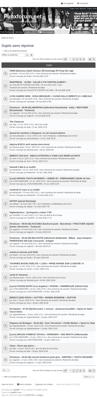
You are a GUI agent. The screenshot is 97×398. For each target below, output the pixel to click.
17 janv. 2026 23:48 (43, 363)
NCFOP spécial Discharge (23, 201)
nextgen (40, 395)
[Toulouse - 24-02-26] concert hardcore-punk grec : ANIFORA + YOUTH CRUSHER (51, 357)
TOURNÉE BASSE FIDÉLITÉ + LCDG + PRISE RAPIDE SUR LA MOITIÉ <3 (47, 263)
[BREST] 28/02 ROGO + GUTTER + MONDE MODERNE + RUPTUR (43, 297)
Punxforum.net (23, 16)
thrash (15, 255)
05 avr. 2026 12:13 (40, 161)
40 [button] (90, 59)
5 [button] (83, 59)
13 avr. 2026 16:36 (47, 138)
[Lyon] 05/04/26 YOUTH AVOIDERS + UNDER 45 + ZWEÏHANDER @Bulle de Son (50, 178)
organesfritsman (19, 315)
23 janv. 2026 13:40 (49, 329)
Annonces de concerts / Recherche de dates (58, 74)
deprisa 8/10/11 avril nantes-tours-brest (30, 144)
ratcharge (16, 99)
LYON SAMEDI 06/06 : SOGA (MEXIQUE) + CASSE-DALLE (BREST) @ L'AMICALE (51, 96)
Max (14, 349)
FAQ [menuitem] (2, 32)
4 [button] (80, 59)
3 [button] (77, 59)
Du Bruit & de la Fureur (53, 215)
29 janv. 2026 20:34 (40, 303)
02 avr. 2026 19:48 (44, 173)
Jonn (15, 158)
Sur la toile (43, 124)
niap (14, 124)
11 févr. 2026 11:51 (41, 269)
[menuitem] (46, 32)
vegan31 (16, 113)
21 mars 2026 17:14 (44, 218)
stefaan (16, 204)
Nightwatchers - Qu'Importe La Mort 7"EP (31, 212)
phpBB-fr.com (16, 392)
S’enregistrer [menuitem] (67, 3)
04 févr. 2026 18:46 (47, 280)
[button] (65, 59)
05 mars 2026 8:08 (41, 258)
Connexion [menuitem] (82, 3)
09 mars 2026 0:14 (43, 246)
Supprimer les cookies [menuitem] (44, 384)
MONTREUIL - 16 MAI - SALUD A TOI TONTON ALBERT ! (38, 82)
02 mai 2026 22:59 (43, 116)
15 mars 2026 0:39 (43, 232)
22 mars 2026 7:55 (42, 207)
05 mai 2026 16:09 (62, 90)
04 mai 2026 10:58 (43, 102)
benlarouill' (17, 170)
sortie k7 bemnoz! (19, 275)
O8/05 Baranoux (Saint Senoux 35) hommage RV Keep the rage (41, 71)
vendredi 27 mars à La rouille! (25, 190)
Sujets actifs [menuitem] (92, 9)
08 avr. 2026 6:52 (47, 150)
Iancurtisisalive (19, 136)
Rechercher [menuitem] (9, 32)
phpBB (16, 390)
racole (15, 266)
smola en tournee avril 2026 (24, 252)
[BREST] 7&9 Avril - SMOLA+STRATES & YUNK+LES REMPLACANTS (45, 156)
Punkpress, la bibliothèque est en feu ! (63, 136)
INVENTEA (30, 395)
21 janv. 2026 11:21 (52, 340)
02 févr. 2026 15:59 (52, 292)
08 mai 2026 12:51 (41, 76)
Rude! (15, 74)
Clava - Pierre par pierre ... (23, 346)
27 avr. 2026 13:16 (39, 127)
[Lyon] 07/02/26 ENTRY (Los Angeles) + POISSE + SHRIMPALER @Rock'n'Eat (49, 286)
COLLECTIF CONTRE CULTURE (26, 85)
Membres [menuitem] (19, 32)
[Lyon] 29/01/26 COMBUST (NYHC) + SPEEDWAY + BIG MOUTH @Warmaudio (49, 334)
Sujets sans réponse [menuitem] (78, 9)
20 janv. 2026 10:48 (40, 351)
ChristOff (16, 215)
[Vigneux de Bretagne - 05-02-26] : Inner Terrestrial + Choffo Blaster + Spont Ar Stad (52, 323)
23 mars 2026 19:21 (45, 195)
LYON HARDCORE (20, 181)
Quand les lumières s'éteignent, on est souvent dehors (37, 133)
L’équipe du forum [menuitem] (31, 32)
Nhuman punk (18, 147)
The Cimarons (17, 121)
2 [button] (73, 59)
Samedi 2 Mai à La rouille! (23, 167)
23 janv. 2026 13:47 (49, 317)
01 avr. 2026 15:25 (51, 184)
